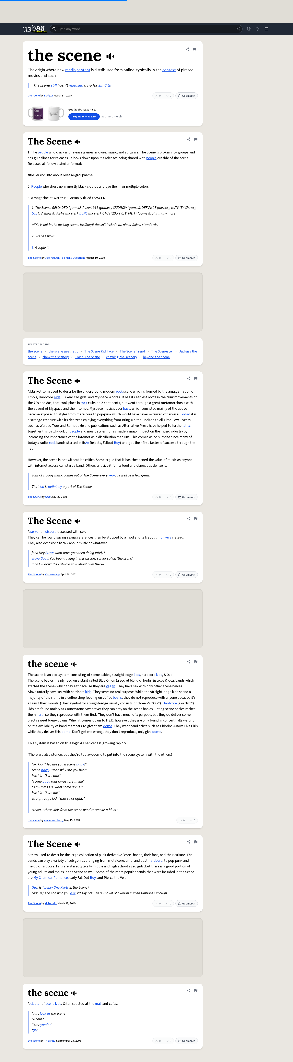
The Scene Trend (132, 351)
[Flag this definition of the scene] (194, 49)
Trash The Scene (87, 357)
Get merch (186, 96)
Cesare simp (52, 575)
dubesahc (51, 903)
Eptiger (48, 96)
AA (87, 442)
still (54, 85)
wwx (48, 497)
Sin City (104, 85)
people (43, 152)
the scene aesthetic (63, 351)
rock (119, 391)
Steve (49, 552)
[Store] (248, 29)
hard (40, 714)
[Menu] (266, 29)
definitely (55, 486)
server (35, 531)
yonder (45, 1024)
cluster (35, 1003)
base (126, 408)
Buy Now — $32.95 (84, 117)
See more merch (111, 117)
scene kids (53, 1003)
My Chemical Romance (50, 877)
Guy (34, 887)
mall (98, 1003)
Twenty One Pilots (55, 887)
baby (80, 764)
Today (184, 414)
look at (45, 1013)
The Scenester (162, 351)
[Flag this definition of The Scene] (195, 139)
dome (107, 726)
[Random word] (237, 28)
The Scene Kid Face (99, 351)
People (36, 186)
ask (72, 893)
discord (51, 531)
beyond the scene (156, 357)
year (111, 475)
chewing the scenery (121, 357)
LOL (34, 213)
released (76, 85)
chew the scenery (56, 357)
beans (117, 697)
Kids (57, 397)
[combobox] (146, 29)
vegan (110, 686)
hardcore (155, 860)
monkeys (164, 537)
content (83, 70)
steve (36, 558)
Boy (117, 442)
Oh (35, 1030)
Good (44, 558)
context (169, 70)
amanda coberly (54, 820)
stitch (188, 425)
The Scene (34, 258)
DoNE (83, 213)
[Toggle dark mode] (257, 29)
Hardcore (170, 703)
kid (41, 486)
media (70, 70)
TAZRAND (50, 1041)
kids (137, 674)
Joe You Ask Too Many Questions (65, 258)
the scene (34, 96)
